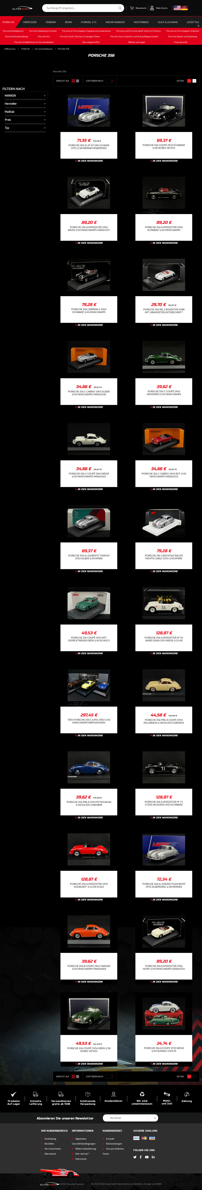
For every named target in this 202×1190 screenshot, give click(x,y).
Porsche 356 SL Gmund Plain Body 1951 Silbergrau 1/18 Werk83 (163, 885)
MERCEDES (30, 22)
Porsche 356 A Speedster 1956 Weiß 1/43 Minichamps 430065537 (89, 228)
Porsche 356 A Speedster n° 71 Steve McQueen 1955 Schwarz (164, 803)
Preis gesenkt (181, 42)
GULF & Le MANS (168, 22)
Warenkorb (50, 1153)
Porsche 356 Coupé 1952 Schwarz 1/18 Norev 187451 (164, 146)
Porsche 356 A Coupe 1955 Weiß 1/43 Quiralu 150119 (164, 1049)
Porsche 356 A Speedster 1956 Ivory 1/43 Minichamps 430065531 (164, 967)
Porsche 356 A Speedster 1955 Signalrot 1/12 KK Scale (89, 885)
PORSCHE (8, 22)
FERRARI (51, 22)
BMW (68, 22)
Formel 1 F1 (88, 22)
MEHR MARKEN (115, 22)
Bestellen (49, 1143)
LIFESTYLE (193, 22)
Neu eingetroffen (91, 42)
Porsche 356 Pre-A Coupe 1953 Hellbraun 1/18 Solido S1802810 (163, 721)
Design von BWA (153, 1183)
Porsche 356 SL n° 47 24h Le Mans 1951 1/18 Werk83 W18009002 (88, 146)
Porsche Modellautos (44, 49)
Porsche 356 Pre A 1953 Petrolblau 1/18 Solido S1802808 (88, 803)
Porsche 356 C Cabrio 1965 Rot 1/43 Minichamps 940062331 (164, 475)
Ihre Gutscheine (53, 1148)
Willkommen (9, 49)
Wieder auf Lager (136, 42)
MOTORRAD (141, 22)
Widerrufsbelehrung (85, 1148)
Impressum (80, 1158)
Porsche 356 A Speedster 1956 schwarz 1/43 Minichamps (164, 228)
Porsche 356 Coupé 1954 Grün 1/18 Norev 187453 (88, 1049)
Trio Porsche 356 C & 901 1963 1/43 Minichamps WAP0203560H (88, 721)
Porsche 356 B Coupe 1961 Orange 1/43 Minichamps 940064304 (88, 967)
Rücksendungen (114, 1143)
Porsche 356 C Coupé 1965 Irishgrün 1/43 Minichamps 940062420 (164, 392)
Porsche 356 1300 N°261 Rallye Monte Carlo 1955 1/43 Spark (164, 557)
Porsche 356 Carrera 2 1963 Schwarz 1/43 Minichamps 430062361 (88, 310)
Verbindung (50, 1138)
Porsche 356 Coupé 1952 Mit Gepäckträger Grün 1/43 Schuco (89, 639)
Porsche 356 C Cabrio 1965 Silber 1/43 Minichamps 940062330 (89, 393)
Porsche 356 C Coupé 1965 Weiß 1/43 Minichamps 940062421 (89, 475)
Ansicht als (62, 81)
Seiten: (180, 81)
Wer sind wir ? (82, 1153)
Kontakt (110, 1138)
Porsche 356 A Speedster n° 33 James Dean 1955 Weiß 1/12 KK (164, 639)
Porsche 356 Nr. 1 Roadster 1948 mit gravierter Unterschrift (163, 311)
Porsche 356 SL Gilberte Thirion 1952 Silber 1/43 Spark (88, 557)
